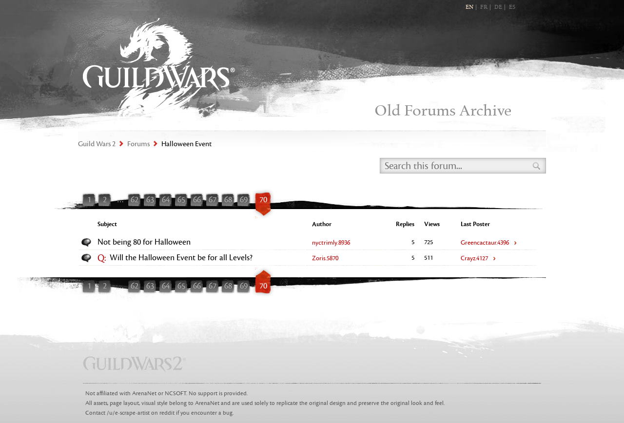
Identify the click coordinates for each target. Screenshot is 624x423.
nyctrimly (331, 243)
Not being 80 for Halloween (144, 242)
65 (181, 200)
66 (197, 200)
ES (512, 7)
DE (498, 7)
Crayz (474, 258)
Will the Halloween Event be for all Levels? (181, 258)
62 (134, 200)
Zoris (325, 258)
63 (150, 200)
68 (228, 200)
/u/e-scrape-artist (128, 413)
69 (244, 200)
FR (484, 7)
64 (166, 200)
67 (212, 200)
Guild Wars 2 (159, 68)
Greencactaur (485, 243)
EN (469, 7)
